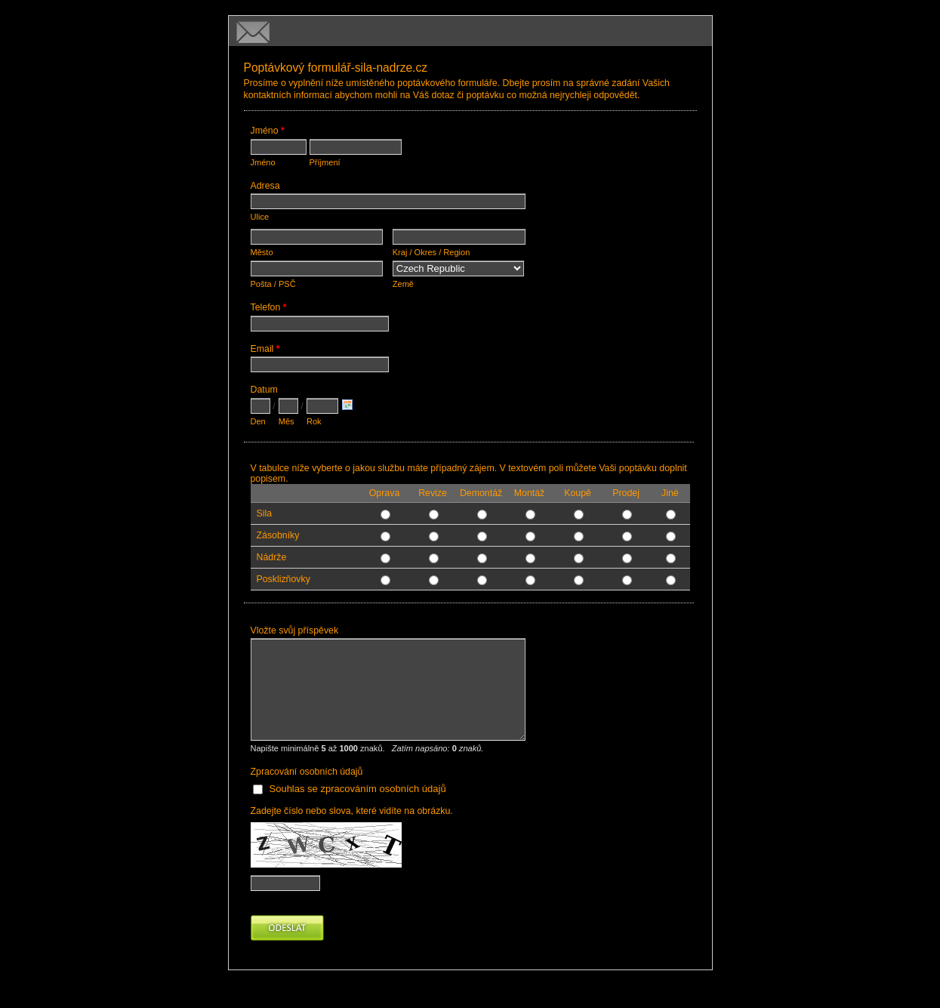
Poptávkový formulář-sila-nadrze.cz (470, 31)
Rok (314, 421)
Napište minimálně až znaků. (367, 748)
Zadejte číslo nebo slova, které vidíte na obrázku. (352, 811)
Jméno (268, 132)
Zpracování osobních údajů (307, 771)
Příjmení (325, 162)
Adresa (265, 185)
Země (403, 283)
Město (262, 252)
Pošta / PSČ (273, 283)
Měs (286, 421)
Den (258, 421)
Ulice (260, 216)
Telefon (269, 309)
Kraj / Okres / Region (431, 252)
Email (265, 350)
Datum (264, 389)
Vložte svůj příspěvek (295, 630)
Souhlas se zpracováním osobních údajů (358, 788)
